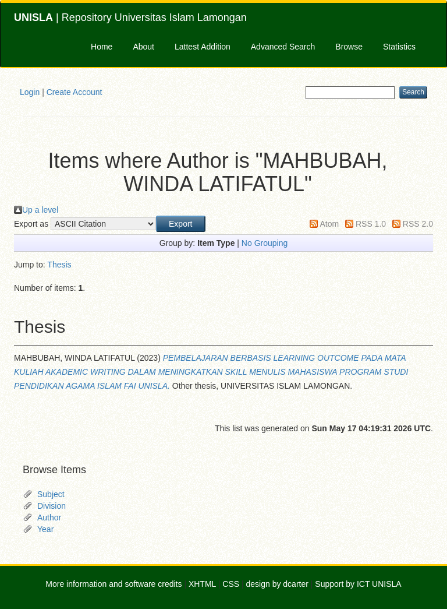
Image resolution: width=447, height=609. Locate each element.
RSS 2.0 (418, 223)
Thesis (59, 264)
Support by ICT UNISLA (358, 584)
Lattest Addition (202, 46)
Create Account (74, 92)
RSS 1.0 (371, 223)
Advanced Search (283, 46)
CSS (230, 584)
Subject (51, 494)
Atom (329, 223)
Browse (349, 46)
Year (45, 529)
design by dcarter (277, 584)
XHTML (202, 584)
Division (51, 506)
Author (49, 517)
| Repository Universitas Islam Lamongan (130, 17)
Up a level (40, 209)
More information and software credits (113, 584)
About (143, 46)
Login (30, 92)
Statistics (399, 46)
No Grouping (265, 243)
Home (101, 46)
